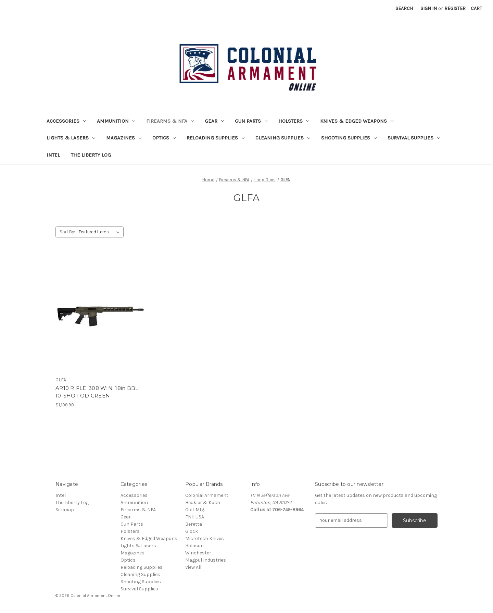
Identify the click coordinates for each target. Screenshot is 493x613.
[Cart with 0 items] (476, 8)
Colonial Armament (206, 495)
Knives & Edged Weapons (356, 121)
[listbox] (100, 232)
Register (455, 8)
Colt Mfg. (195, 510)
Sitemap (64, 510)
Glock (191, 531)
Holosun (194, 546)
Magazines (123, 138)
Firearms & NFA (170, 121)
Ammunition (116, 121)
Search (404, 8)
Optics (164, 138)
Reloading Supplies (215, 138)
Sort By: (67, 231)
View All (193, 567)
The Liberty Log (91, 155)
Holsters (293, 121)
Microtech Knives (204, 538)
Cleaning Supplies (282, 138)
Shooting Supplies (349, 138)
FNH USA (194, 517)
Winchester (198, 553)
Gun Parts (251, 121)
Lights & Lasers (71, 138)
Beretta (193, 524)
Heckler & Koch (202, 502)
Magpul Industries (205, 560)
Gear (214, 121)
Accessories (66, 121)
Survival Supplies (414, 138)
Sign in (428, 8)
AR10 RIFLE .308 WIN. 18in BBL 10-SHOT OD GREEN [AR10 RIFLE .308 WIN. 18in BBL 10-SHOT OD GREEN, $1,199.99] (96, 392)
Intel (53, 155)
